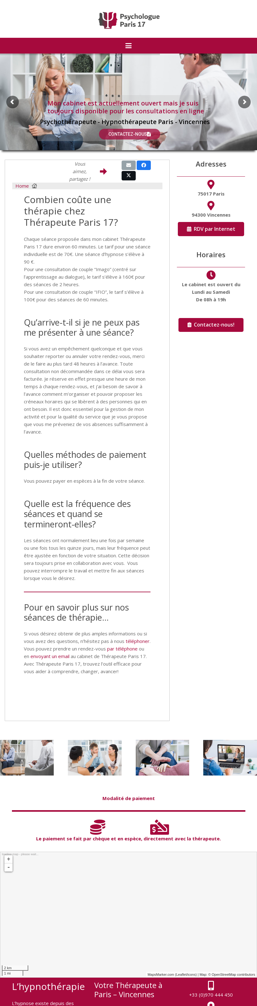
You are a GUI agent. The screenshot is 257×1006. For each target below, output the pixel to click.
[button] (128, 46)
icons (192, 974)
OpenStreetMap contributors (233, 974)
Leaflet (181, 974)
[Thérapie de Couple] (95, 758)
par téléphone (122, 648)
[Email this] (129, 165)
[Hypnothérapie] (162, 758)
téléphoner (138, 641)
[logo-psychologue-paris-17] (129, 20)
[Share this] (144, 165)
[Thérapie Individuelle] (27, 758)
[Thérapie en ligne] (230, 758)
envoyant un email (49, 656)
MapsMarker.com (161, 974)
